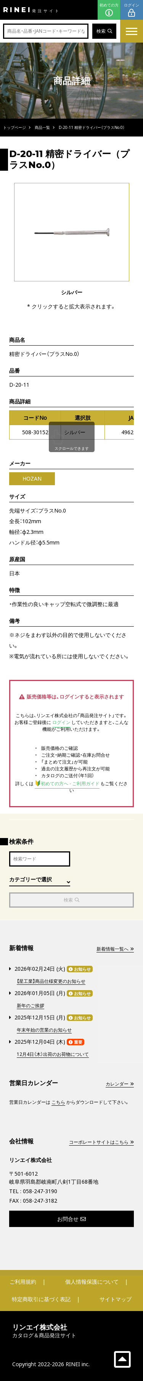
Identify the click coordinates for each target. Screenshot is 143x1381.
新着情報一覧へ (115, 949)
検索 (104, 31)
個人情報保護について (92, 1281)
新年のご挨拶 (30, 1005)
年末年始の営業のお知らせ (44, 1030)
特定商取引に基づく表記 (41, 1299)
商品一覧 (42, 127)
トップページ (14, 127)
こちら (58, 1102)
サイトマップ (116, 1299)
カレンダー (120, 1084)
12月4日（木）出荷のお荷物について (53, 1054)
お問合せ (71, 1218)
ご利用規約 (23, 1281)
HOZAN (32, 478)
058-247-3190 (40, 1191)
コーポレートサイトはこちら (101, 1142)
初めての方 (109, 10)
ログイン (131, 10)
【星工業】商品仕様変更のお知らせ (51, 981)
